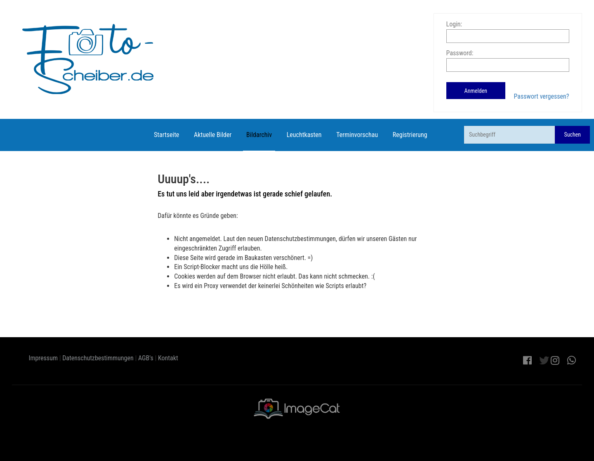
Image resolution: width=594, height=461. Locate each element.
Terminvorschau (357, 135)
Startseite (166, 135)
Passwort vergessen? (541, 96)
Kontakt (168, 358)
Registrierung (410, 135)
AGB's (145, 358)
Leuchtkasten (304, 135)
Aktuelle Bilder (212, 135)
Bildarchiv (259, 135)
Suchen (572, 134)
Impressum (43, 358)
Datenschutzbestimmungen (98, 358)
